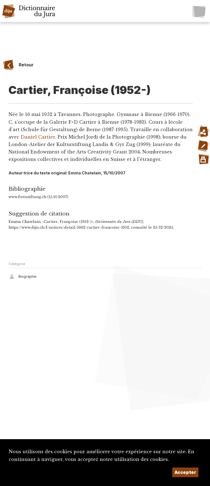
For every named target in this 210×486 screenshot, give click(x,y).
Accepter (185, 472)
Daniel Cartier (38, 137)
